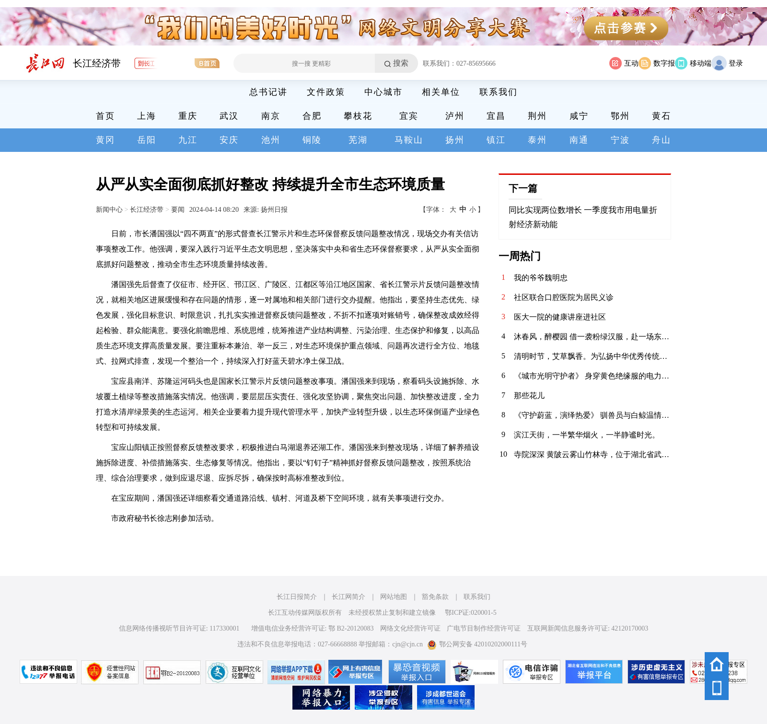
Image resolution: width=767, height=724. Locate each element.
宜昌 (496, 116)
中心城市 (383, 92)
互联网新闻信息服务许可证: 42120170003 (587, 628)
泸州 (455, 116)
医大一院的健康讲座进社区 (560, 317)
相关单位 (441, 92)
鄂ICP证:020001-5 (470, 612)
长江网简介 (348, 596)
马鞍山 (409, 140)
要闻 (178, 209)
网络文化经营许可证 (410, 628)
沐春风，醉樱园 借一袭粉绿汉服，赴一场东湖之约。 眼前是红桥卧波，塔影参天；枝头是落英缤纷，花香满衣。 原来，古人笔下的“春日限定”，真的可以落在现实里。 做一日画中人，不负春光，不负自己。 (592, 337)
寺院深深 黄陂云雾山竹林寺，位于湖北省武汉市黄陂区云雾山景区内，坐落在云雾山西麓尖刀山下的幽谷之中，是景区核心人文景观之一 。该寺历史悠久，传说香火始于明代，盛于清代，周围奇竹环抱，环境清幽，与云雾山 (592, 454)
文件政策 (326, 92)
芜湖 (358, 140)
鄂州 (620, 116)
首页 (105, 116)
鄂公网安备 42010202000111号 (477, 644)
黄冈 (105, 140)
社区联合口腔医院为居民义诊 (564, 297)
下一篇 (523, 188)
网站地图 (393, 596)
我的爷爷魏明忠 (541, 278)
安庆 (229, 140)
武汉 (229, 116)
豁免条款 (435, 596)
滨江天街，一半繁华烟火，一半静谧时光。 (587, 435)
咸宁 (579, 116)
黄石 (661, 116)
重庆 (188, 116)
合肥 (312, 116)
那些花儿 (529, 395)
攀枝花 (358, 116)
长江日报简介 (297, 596)
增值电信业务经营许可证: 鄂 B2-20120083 (312, 628)
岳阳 (146, 140)
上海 (146, 116)
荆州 (537, 116)
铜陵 (312, 140)
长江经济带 (97, 63)
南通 (579, 140)
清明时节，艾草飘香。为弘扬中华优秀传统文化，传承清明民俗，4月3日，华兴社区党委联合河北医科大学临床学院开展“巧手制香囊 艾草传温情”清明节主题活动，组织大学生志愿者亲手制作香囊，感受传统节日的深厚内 (592, 356)
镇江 (496, 140)
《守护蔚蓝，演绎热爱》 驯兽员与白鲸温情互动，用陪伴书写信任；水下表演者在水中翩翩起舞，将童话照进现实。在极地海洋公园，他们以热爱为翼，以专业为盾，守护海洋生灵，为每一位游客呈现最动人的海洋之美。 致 (592, 415)
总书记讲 (268, 92)
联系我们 (498, 92)
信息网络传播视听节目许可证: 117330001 (179, 628)
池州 (270, 140)
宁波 (620, 140)
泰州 (537, 140)
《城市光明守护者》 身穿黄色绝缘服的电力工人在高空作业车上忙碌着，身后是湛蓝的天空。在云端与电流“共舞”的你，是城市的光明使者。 (592, 376)
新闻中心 (109, 209)
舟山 (661, 140)
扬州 (455, 140)
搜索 (400, 63)
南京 (270, 116)
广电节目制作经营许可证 (484, 628)
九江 (188, 140)
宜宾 (408, 116)
